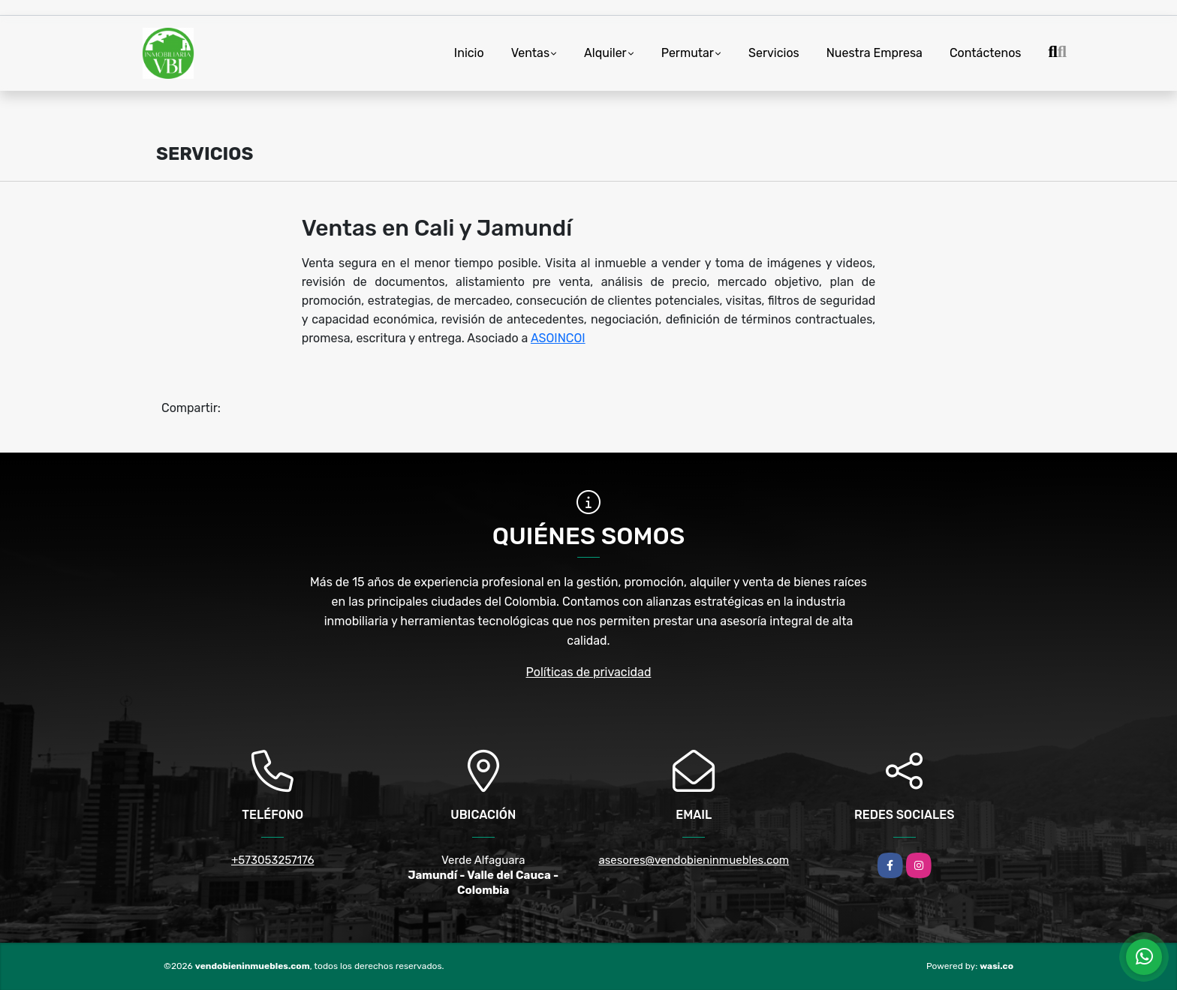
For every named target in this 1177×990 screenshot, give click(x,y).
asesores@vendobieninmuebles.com (693, 860)
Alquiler (605, 53)
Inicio (469, 53)
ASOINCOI (558, 338)
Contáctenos (986, 53)
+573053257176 (273, 860)
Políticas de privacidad (589, 672)
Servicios (773, 53)
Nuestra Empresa (874, 53)
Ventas (530, 53)
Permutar (687, 53)
